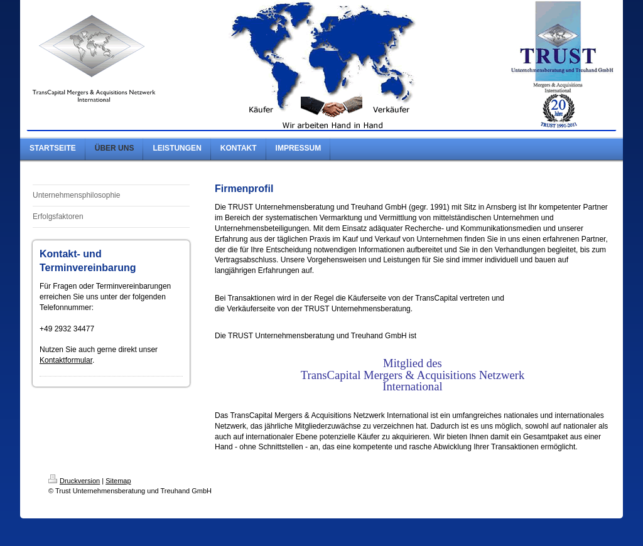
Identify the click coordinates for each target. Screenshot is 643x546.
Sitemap (118, 480)
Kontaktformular (66, 360)
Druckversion (74, 480)
